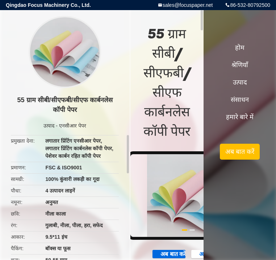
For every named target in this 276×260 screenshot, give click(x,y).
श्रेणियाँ (239, 65)
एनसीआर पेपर (72, 126)
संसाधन (240, 99)
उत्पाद (48, 126)
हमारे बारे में (240, 117)
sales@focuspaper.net (188, 5)
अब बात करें (169, 253)
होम (239, 47)
